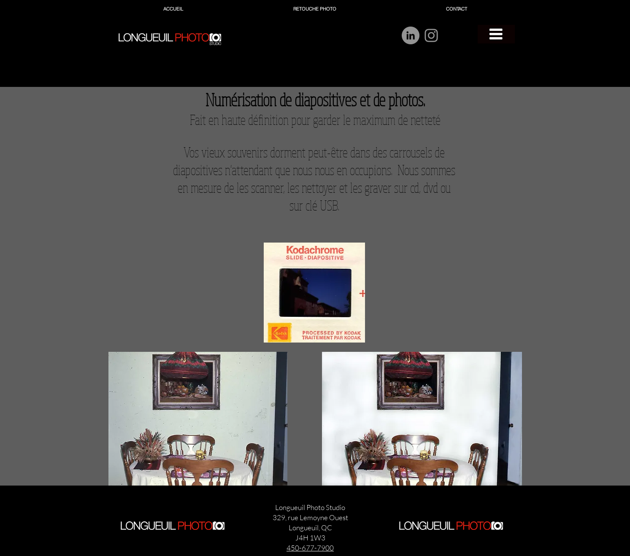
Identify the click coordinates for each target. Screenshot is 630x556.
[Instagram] (431, 35)
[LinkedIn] (410, 35)
